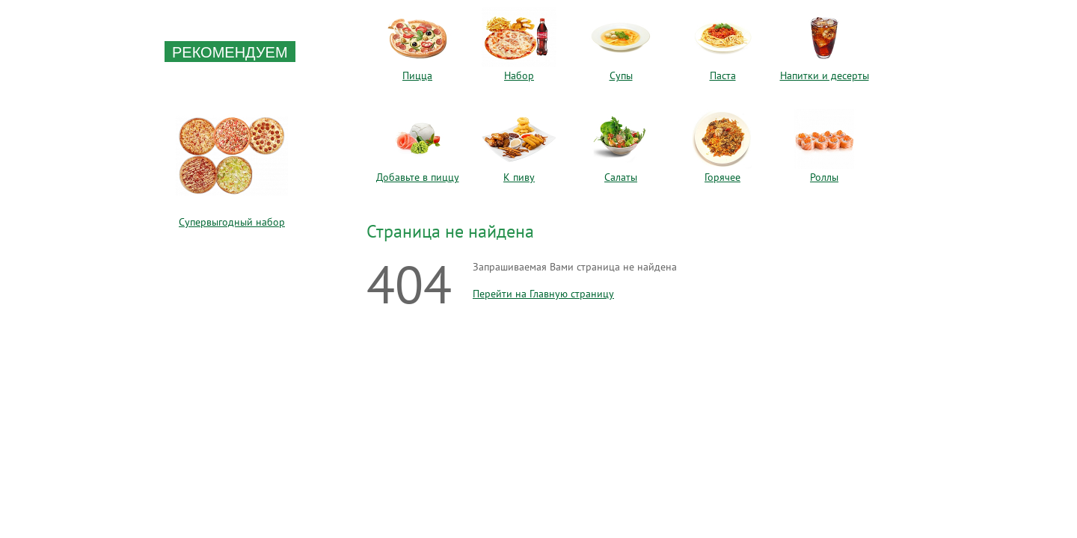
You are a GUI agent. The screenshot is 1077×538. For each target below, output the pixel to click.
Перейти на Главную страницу (543, 294)
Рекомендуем (230, 52)
